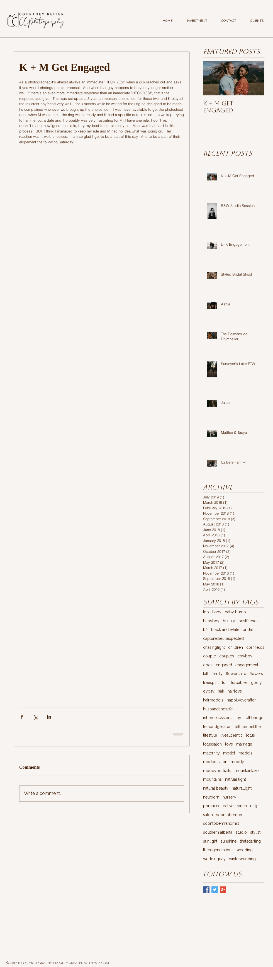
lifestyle (210, 735)
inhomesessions (217, 717)
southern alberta (217, 832)
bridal (248, 629)
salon (208, 814)
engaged (224, 665)
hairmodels (213, 700)
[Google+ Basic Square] (223, 889)
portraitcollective (218, 806)
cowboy (244, 656)
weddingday (214, 859)
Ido (206, 612)
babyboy (211, 621)
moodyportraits (217, 770)
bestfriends (248, 621)
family (217, 673)
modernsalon (215, 761)
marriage (244, 744)
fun (225, 682)
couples (226, 656)
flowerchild (236, 673)
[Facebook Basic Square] (206, 889)
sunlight (210, 841)
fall (205, 673)
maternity (211, 753)
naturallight (242, 788)
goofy (256, 682)
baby (216, 612)
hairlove (235, 691)
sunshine (229, 841)
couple (209, 656)
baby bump (235, 612)
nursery (229, 797)
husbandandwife (218, 709)
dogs (208, 665)
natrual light (235, 779)
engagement (246, 665)
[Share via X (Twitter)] (35, 717)
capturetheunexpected (223, 638)
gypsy (208, 691)
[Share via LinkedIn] (49, 717)
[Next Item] (255, 78)
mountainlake (247, 770)
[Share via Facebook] (22, 717)
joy (238, 717)
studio (241, 832)
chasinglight (214, 647)
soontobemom (229, 814)
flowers (256, 673)
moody (237, 761)
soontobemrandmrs (221, 823)
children (235, 647)
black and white (225, 629)
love (229, 744)
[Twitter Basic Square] (214, 889)
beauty (229, 621)
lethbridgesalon (217, 726)
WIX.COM (101, 963)
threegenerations (218, 850)
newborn (211, 797)
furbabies (239, 682)
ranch (242, 806)
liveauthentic (231, 735)
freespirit (211, 682)
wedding (245, 850)
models (245, 753)
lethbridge (254, 717)
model (229, 753)
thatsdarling (250, 841)
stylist (255, 832)
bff (205, 629)
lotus (250, 735)
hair (221, 691)
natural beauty (215, 788)
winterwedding (242, 859)
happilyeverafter (241, 700)
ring (253, 806)
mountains (212, 779)
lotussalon (212, 744)
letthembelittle (248, 726)
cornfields (255, 647)
